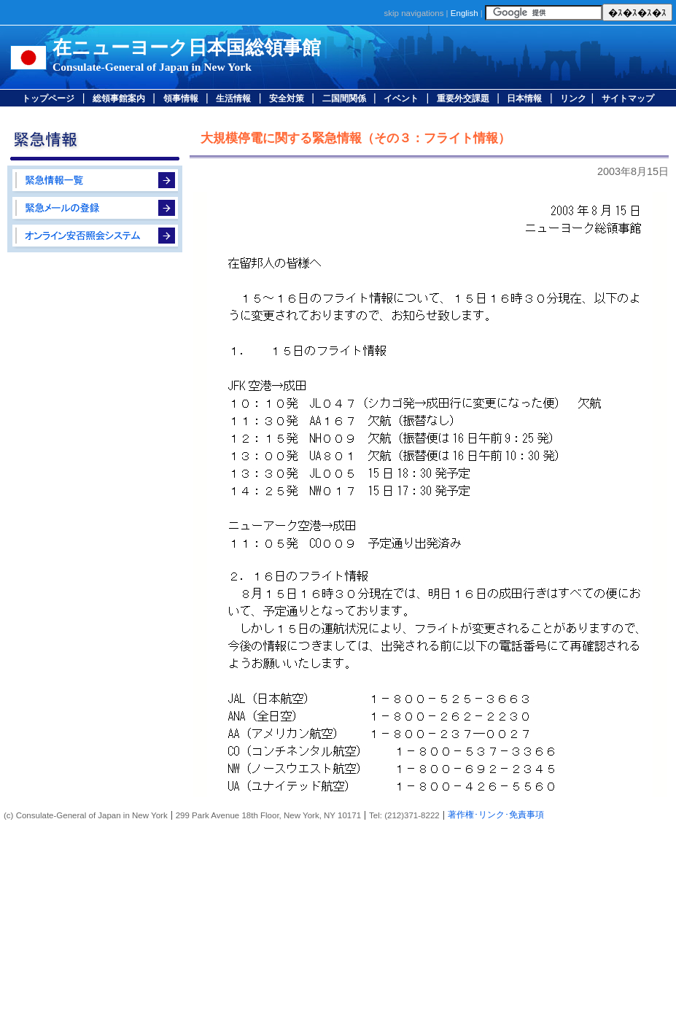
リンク (573, 98)
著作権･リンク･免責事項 (496, 814)
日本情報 (524, 98)
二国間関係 (344, 98)
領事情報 (180, 98)
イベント (401, 98)
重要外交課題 (463, 98)
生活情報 (233, 98)
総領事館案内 (119, 98)
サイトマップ (628, 98)
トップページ (48, 98)
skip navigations (413, 13)
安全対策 (286, 98)
